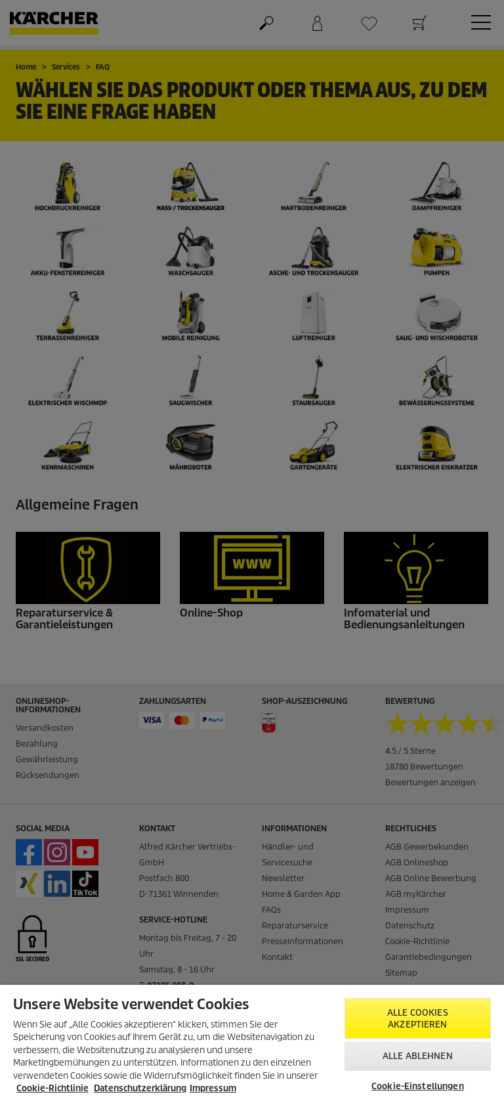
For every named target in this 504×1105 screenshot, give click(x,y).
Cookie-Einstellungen (417, 1086)
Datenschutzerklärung (140, 1088)
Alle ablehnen (418, 1056)
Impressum (213, 1088)
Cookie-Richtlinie (52, 1088)
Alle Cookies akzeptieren (417, 1018)
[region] (252, 1045)
